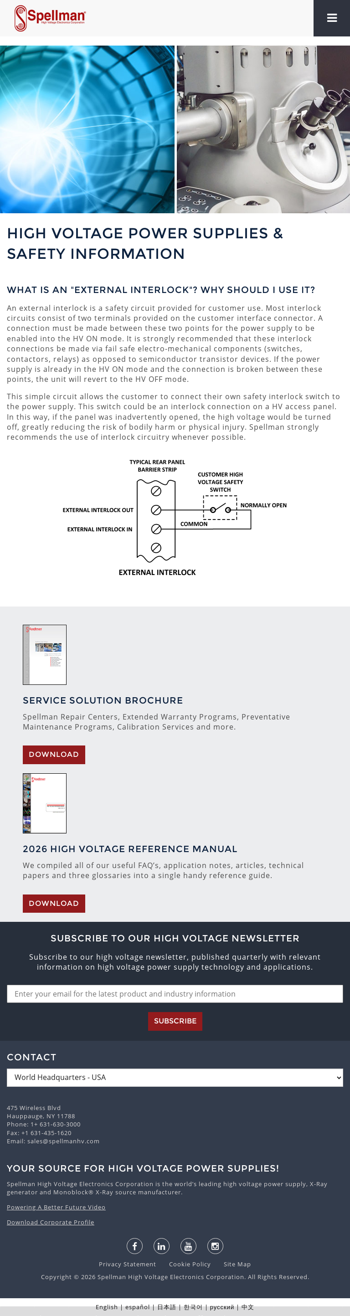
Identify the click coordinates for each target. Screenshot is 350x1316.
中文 (248, 1307)
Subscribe (175, 1021)
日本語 (166, 1307)
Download (54, 754)
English (107, 1307)
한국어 (193, 1307)
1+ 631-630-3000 (56, 1124)
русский (222, 1307)
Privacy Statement (128, 1264)
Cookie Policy (185, 1264)
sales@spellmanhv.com (63, 1141)
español (137, 1307)
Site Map (232, 1264)
